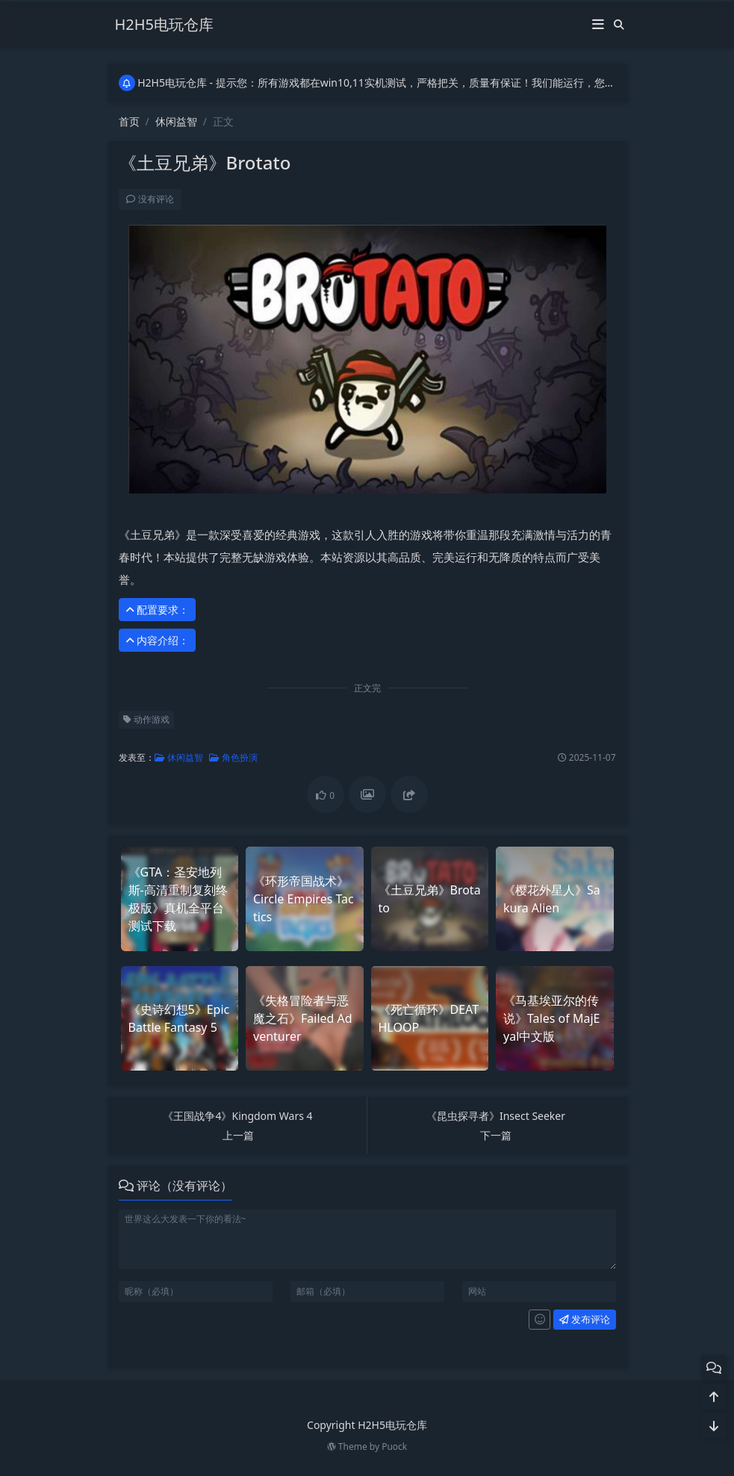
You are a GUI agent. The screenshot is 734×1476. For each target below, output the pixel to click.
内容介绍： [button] (155, 640)
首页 (129, 121)
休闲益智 (176, 121)
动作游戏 (144, 719)
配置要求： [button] (155, 609)
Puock (394, 1446)
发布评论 (582, 1319)
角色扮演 (231, 757)
